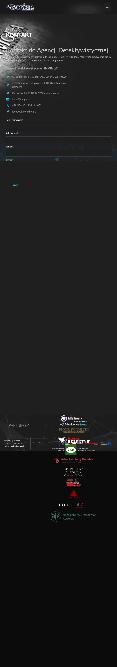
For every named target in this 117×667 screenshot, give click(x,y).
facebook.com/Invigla (24, 111)
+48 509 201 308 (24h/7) (26, 105)
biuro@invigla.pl (21, 99)
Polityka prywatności (12, 441)
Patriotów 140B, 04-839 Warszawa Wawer (36, 93)
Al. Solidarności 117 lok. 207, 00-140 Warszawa (39, 76)
